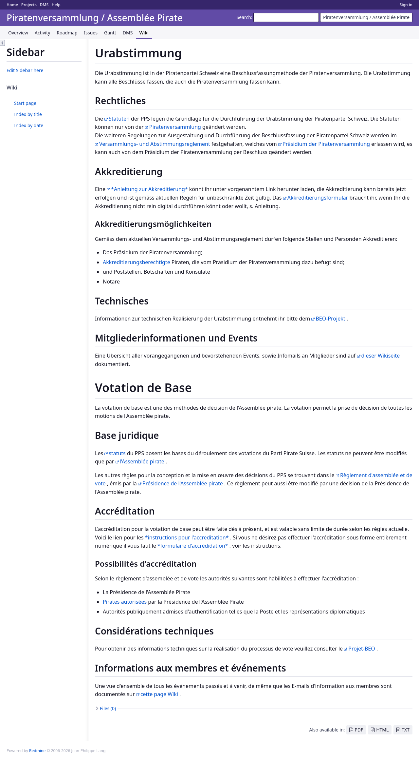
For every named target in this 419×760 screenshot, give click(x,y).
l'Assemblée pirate (142, 461)
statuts (117, 453)
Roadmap (67, 32)
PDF (359, 730)
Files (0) (108, 708)
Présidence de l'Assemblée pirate (182, 483)
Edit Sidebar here (25, 70)
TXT (406, 730)
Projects (29, 5)
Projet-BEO (361, 648)
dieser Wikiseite (380, 355)
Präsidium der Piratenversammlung (326, 143)
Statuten (119, 118)
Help (56, 5)
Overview (18, 32)
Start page (25, 103)
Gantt (110, 32)
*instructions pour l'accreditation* (187, 537)
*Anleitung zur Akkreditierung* (149, 189)
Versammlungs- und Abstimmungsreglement (154, 143)
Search (244, 17)
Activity (42, 32)
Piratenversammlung (175, 126)
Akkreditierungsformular (317, 197)
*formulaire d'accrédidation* (192, 545)
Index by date (28, 125)
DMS (44, 5)
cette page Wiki (159, 694)
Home (12, 5)
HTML (382, 730)
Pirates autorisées (125, 601)
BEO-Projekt (330, 318)
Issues (91, 32)
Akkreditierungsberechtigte (136, 262)
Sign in (406, 5)
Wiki (144, 32)
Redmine (37, 750)
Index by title (28, 114)
